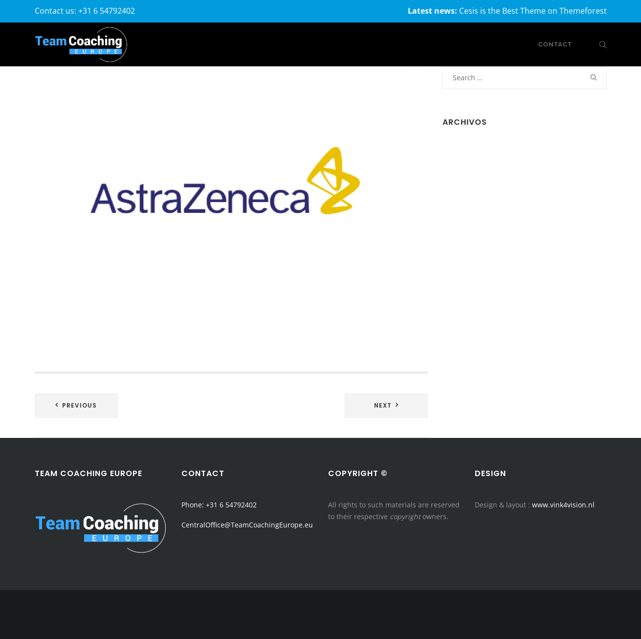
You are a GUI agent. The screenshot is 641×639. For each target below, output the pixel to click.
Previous (79, 405)
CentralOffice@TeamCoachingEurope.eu (247, 524)
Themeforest (583, 10)
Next (383, 405)
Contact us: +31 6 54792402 (85, 10)
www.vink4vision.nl (563, 504)
